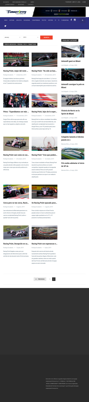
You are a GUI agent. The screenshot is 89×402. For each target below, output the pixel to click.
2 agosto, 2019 (49, 206)
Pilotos (44, 20)
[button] (12, 37)
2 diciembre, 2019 (21, 74)
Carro (32, 2)
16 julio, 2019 (20, 247)
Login (84, 2)
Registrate (21, 4)
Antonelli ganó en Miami (71, 61)
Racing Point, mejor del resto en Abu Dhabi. (21, 71)
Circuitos (19, 20)
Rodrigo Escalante (8, 74)
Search (46, 37)
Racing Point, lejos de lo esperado (46, 111)
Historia (50, 20)
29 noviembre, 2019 (50, 74)
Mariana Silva (65, 143)
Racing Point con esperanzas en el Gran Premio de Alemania (57, 243)
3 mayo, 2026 (73, 65)
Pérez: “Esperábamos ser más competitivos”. (22, 111)
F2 (55, 20)
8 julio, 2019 (48, 247)
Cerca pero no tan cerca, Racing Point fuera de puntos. (26, 202)
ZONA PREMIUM (36, 20)
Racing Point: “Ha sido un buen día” (46, 71)
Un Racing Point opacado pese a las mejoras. (50, 202)
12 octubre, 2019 (49, 158)
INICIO (5, 20)
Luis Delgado (64, 65)
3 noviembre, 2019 (50, 115)
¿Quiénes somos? (9, 4)
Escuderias (27, 20)
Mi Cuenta (6, 2)
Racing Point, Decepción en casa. (17, 243)
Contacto (30, 4)
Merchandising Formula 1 (20, 2)
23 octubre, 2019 (21, 158)
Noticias (11, 20)
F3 (58, 20)
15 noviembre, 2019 (21, 115)
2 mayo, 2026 (73, 91)
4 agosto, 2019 (20, 206)
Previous (41, 279)
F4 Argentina (65, 20)
